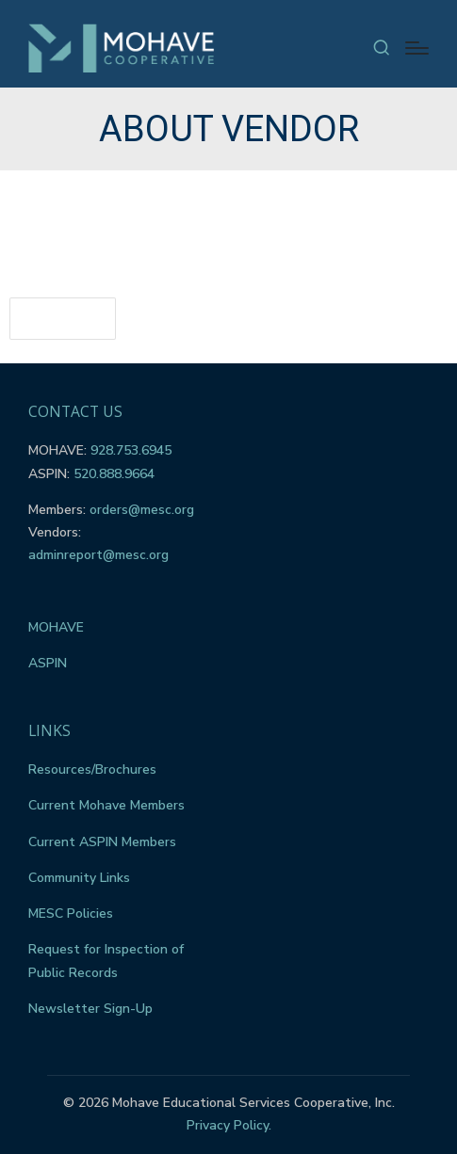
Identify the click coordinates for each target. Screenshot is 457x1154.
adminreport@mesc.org (98, 555)
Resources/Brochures (92, 769)
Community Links (79, 878)
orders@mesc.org (142, 510)
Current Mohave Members (106, 805)
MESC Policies (70, 913)
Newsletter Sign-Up (90, 1009)
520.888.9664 (114, 474)
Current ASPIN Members (102, 842)
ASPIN (47, 663)
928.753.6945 (130, 450)
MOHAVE (56, 627)
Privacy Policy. (229, 1125)
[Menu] (417, 48)
